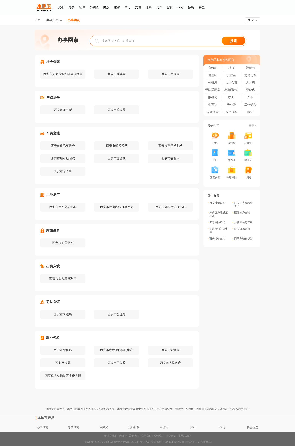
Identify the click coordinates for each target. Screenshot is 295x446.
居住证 (212, 75)
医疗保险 (231, 112)
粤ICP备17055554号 (151, 442)
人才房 (250, 82)
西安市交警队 (117, 158)
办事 (71, 7)
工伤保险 (250, 104)
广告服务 (121, 435)
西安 (251, 20)
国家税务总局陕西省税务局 (63, 375)
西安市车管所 (63, 171)
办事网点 (74, 20)
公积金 (94, 7)
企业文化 (109, 435)
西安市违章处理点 (63, 158)
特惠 (202, 7)
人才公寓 (231, 82)
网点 (106, 7)
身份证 (212, 67)
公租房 (212, 82)
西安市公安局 (117, 109)
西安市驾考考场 (116, 145)
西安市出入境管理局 (62, 278)
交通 (138, 7)
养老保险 (213, 112)
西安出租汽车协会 (63, 145)
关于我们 (134, 435)
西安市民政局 (170, 74)
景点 (128, 7)
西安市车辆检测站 (170, 145)
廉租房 (212, 97)
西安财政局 (62, 362)
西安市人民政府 (170, 362)
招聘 (191, 7)
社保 (82, 7)
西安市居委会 (117, 74)
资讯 (61, 7)
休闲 (180, 7)
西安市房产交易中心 (62, 207)
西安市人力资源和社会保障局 (62, 74)
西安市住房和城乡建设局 (116, 207)
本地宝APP (184, 435)
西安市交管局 (170, 158)
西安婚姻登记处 (62, 242)
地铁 (149, 7)
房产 (159, 7)
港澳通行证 (231, 89)
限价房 (250, 89)
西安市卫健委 (117, 362)
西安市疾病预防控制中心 (116, 350)
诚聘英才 (159, 435)
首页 (38, 20)
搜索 (233, 41)
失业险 (231, 104)
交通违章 (250, 75)
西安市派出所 (63, 109)
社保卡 (250, 67)
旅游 (117, 7)
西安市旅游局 (170, 350)
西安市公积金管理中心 (170, 207)
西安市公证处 (117, 314)
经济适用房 (212, 89)
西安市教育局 (63, 350)
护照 (231, 97)
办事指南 (52, 20)
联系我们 (146, 435)
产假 (250, 97)
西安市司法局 (63, 314)
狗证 (250, 112)
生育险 (212, 104)
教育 (170, 7)
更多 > (252, 125)
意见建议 (171, 435)
